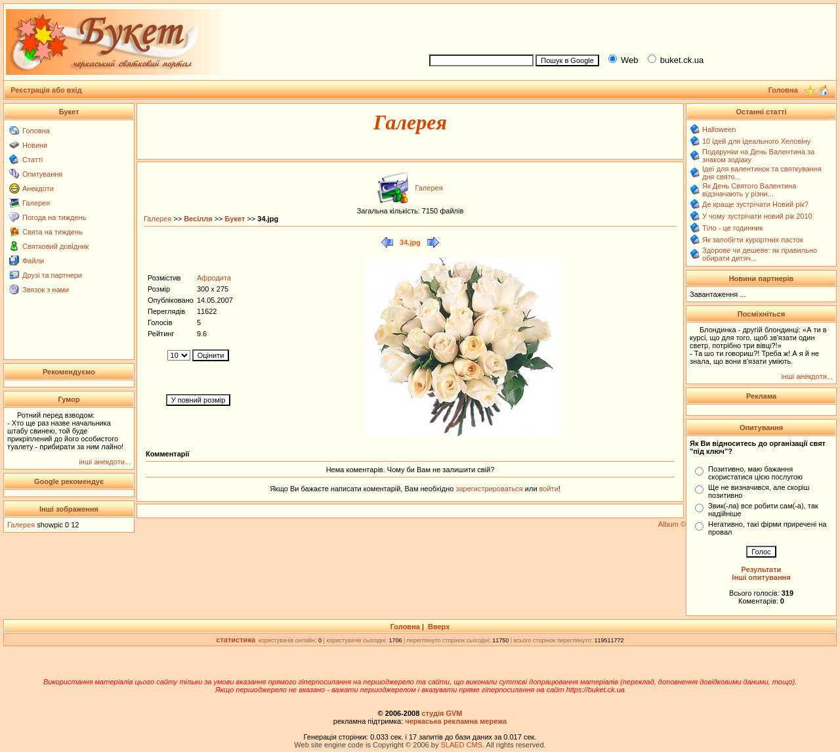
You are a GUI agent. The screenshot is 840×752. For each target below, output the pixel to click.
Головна (36, 131)
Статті (32, 160)
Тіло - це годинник (732, 228)
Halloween (719, 129)
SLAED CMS (461, 745)
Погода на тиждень (54, 217)
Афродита (214, 278)
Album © (672, 524)
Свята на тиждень (52, 232)
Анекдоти (38, 188)
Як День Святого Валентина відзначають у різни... (749, 190)
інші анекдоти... (105, 462)
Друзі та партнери (52, 275)
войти (547, 489)
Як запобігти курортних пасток (752, 240)
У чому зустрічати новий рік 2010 (757, 216)
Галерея (36, 203)
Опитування (42, 174)
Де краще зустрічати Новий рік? (755, 204)
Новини (34, 145)
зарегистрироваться (489, 489)
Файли (33, 261)
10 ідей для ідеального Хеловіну (756, 141)
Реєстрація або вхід (46, 90)
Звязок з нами (45, 290)
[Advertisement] (627, 27)
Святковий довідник (55, 246)
